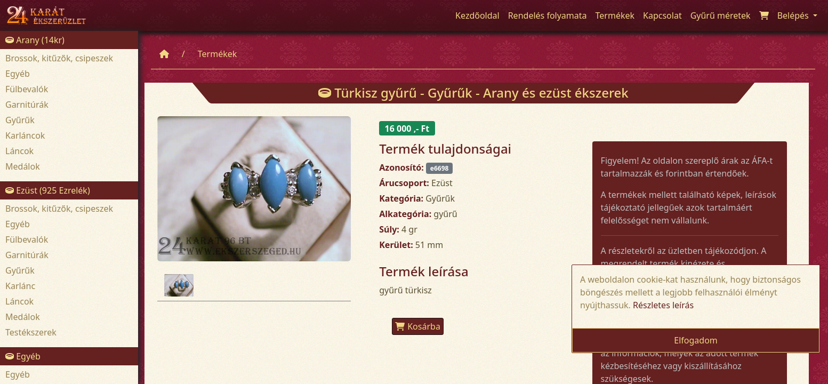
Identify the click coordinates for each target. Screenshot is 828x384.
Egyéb (17, 73)
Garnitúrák (27, 104)
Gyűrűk (20, 120)
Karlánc (20, 286)
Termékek (217, 54)
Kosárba (417, 326)
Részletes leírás (663, 305)
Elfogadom (696, 340)
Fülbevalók (26, 89)
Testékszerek (31, 332)
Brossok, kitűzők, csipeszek (59, 58)
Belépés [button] (794, 15)
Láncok (19, 151)
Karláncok (25, 135)
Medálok (22, 166)
